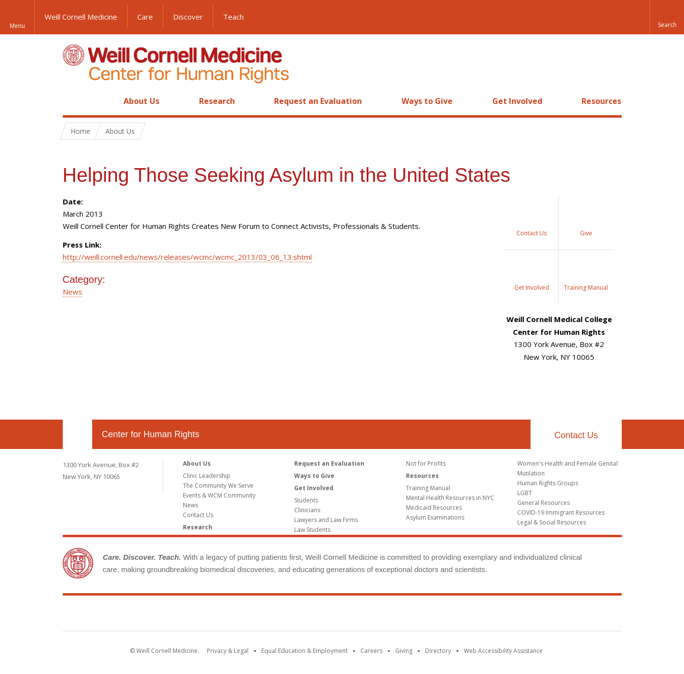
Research (217, 101)
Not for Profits (426, 463)
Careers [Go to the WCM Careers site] (371, 651)
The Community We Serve (218, 485)
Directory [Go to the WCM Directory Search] (438, 651)
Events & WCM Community (219, 495)
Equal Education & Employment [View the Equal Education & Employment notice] (304, 651)
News (72, 292)
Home (73, 101)
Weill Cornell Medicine (81, 17)
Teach (233, 17)
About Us (141, 101)
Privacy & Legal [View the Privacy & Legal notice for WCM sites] (228, 651)
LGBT (524, 493)
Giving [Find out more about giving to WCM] (403, 651)
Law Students (312, 529)
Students (306, 500)
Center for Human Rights (151, 434)
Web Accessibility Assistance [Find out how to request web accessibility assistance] (503, 651)
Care (145, 17)
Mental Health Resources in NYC (450, 498)
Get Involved (517, 101)
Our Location (77, 434)
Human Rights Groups (547, 483)
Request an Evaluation (318, 101)
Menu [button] (17, 26)
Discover (188, 17)
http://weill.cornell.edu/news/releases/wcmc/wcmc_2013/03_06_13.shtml (187, 257)
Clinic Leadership (206, 476)
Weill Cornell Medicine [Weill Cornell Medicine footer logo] (342, 615)
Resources (601, 101)
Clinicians (307, 510)
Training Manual (428, 488)
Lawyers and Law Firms (326, 520)
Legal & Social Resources (551, 522)
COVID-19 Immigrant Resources (561, 512)
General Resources (543, 503)
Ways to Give (427, 101)
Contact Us (576, 435)
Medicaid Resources (434, 507)
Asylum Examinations (435, 517)
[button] (667, 17)
